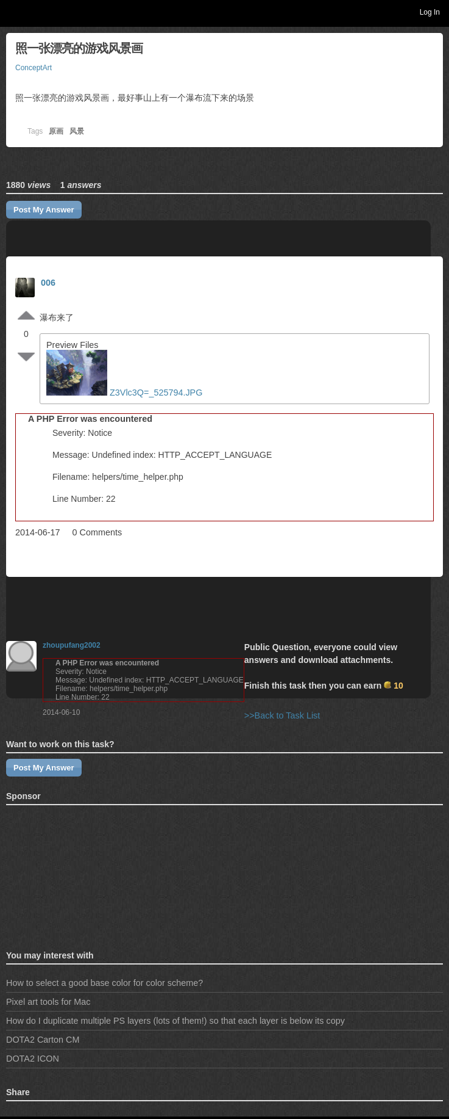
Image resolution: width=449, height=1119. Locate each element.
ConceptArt (33, 67)
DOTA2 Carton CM (42, 1040)
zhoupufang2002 (72, 645)
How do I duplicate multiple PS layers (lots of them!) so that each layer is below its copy (175, 1021)
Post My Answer (43, 209)
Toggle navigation (14, 11)
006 (48, 283)
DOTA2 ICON (32, 1058)
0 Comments (97, 532)
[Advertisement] (67, 875)
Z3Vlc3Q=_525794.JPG (125, 392)
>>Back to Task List (282, 715)
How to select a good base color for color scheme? (104, 983)
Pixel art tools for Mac (48, 1002)
